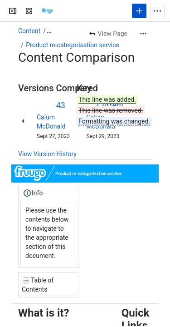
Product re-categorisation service (72, 45)
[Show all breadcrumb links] (49, 30)
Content (29, 31)
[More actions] (143, 33)
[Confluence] (47, 11)
